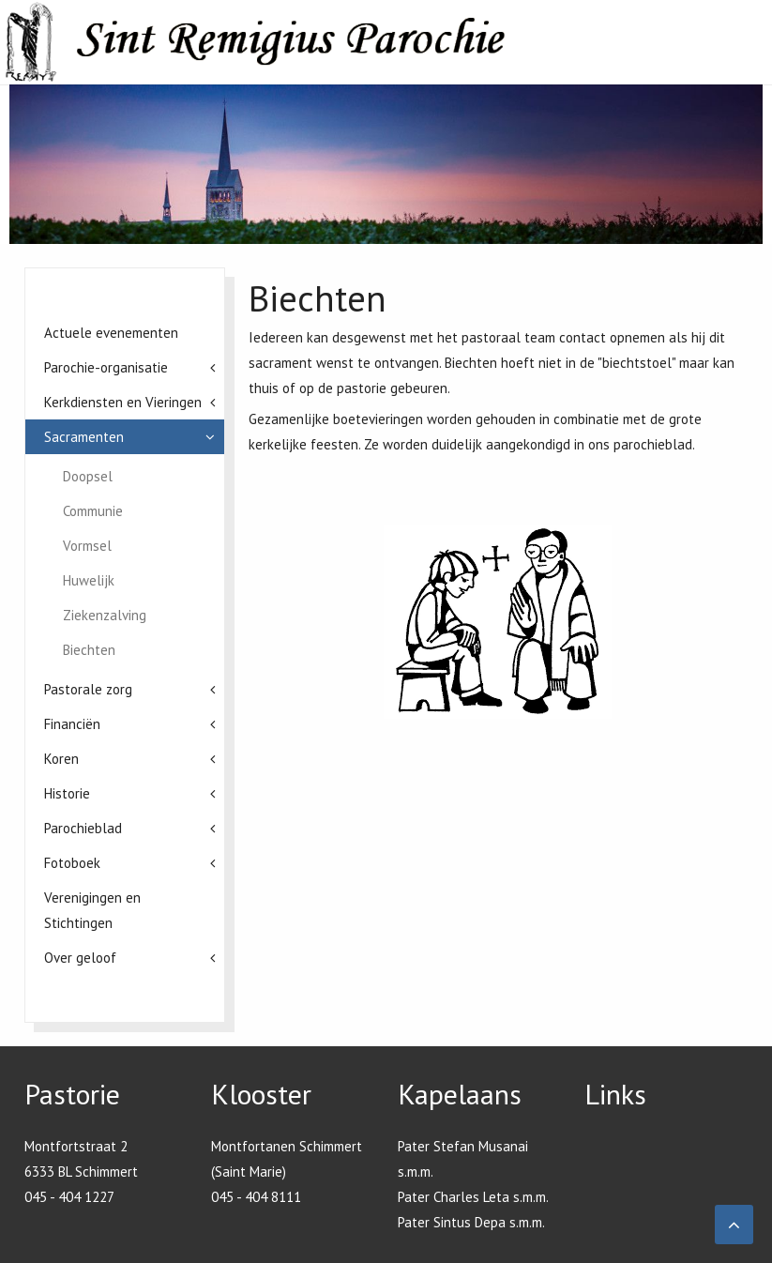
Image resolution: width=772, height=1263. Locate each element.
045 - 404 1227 (69, 1197)
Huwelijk (88, 580)
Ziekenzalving (104, 615)
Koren (61, 759)
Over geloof (80, 957)
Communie (93, 511)
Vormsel (87, 546)
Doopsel (88, 476)
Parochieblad (83, 828)
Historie (67, 793)
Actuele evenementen (111, 333)
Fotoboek (72, 863)
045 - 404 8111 (256, 1197)
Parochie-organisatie (106, 367)
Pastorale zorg (88, 689)
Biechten (89, 650)
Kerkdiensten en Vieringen (123, 402)
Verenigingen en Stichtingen (92, 910)
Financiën (72, 724)
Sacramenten (84, 437)
